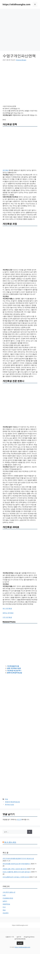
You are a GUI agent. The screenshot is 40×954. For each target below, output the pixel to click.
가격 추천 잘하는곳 (9, 892)
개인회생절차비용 (13, 666)
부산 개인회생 (7, 608)
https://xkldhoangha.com (16, 4)
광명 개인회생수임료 (14, 668)
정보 (6, 799)
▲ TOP (20, 943)
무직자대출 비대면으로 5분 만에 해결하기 (16, 864)
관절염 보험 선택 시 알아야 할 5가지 (15, 869)
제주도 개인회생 (8, 613)
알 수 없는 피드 (10, 842)
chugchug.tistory (29, 937)
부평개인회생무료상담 (12, 802)
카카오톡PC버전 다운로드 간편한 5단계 (16, 877)
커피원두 (6, 913)
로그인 (19, 819)
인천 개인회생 (7, 617)
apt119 (19, 937)
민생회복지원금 (8, 898)
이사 (4, 907)
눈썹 (4, 895)
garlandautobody (20, 939)
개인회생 (6, 170)
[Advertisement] (20, 30)
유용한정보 (6, 904)
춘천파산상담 (9, 804)
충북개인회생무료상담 (14, 673)
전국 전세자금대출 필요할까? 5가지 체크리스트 (18, 858)
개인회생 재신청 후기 (14, 671)
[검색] (29, 832)
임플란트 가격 (10, 937)
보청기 (5, 901)
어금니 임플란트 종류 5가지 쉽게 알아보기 (17, 872)
